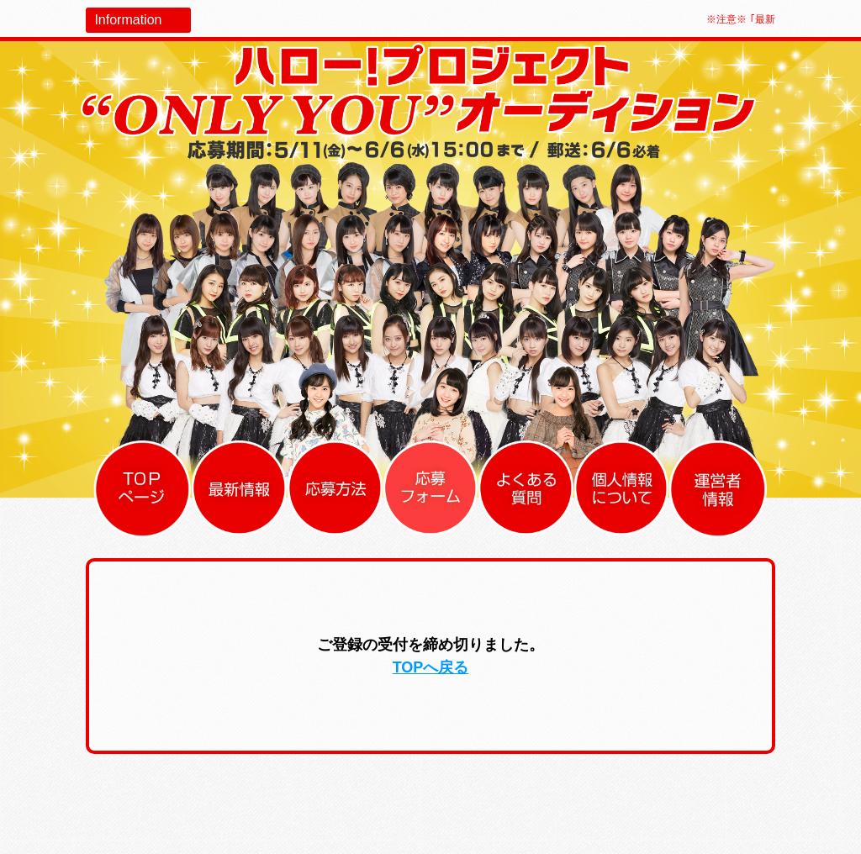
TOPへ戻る (431, 667)
